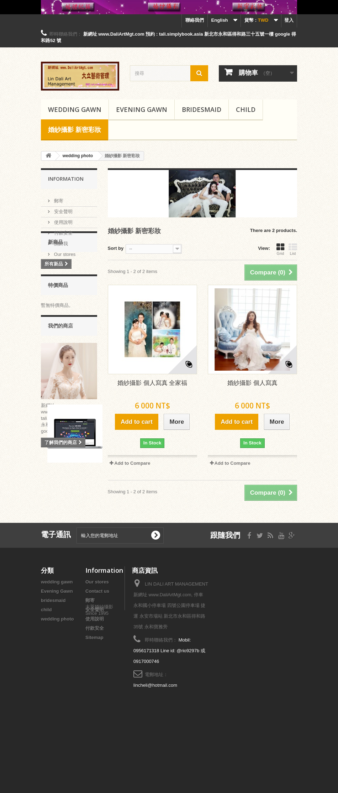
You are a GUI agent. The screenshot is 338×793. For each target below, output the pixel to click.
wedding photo (57, 680)
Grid (280, 249)
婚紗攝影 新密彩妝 (74, 129)
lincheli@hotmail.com (155, 746)
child (245, 109)
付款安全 (63, 230)
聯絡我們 (194, 20)
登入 (289, 20)
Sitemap (94, 698)
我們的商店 (60, 371)
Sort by (116, 248)
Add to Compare (132, 463)
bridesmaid (201, 109)
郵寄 (58, 198)
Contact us (97, 652)
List (293, 249)
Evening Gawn (141, 109)
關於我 (60, 240)
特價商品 (58, 326)
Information (66, 178)
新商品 (55, 278)
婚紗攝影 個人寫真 (252, 383)
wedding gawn (74, 109)
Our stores (64, 251)
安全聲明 (63, 208)
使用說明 (63, 219)
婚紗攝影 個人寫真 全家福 (152, 383)
